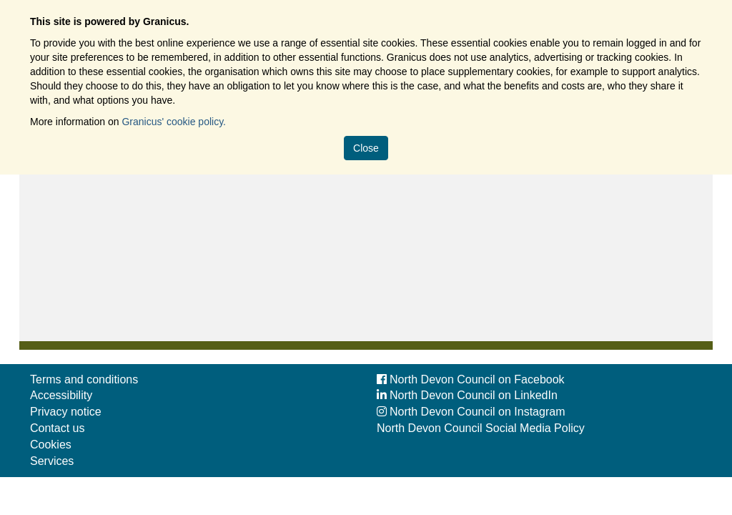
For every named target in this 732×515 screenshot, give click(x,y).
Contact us (57, 428)
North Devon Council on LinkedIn (467, 395)
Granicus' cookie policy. (174, 121)
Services (52, 461)
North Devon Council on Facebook (471, 379)
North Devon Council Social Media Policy (481, 428)
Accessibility (61, 395)
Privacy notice (66, 412)
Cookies (50, 444)
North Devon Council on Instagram (471, 412)
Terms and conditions (84, 379)
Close (366, 148)
